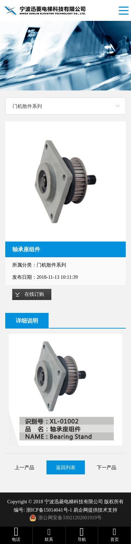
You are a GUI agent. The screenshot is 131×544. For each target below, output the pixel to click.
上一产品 (24, 467)
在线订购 (34, 294)
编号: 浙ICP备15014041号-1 (43, 510)
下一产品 (106, 467)
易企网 (80, 510)
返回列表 (65, 467)
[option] (65, 181)
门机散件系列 (27, 106)
